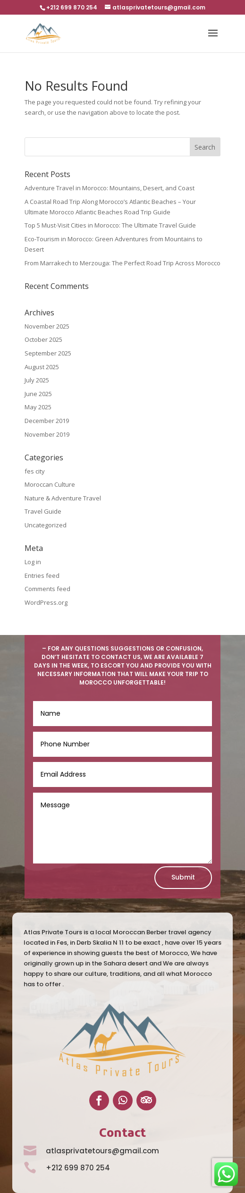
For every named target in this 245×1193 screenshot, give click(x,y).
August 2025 (42, 367)
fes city (35, 471)
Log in (33, 562)
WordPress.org (46, 602)
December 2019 (47, 420)
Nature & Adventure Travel (63, 498)
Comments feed (47, 588)
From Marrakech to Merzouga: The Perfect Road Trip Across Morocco (122, 263)
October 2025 (43, 339)
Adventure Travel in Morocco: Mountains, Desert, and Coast (109, 188)
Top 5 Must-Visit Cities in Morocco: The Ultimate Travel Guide (110, 225)
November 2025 (47, 326)
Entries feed (42, 575)
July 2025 (37, 380)
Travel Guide (43, 511)
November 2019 (47, 434)
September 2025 (48, 353)
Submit (183, 877)
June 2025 (38, 393)
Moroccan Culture (50, 484)
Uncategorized (46, 525)
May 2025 (38, 407)
